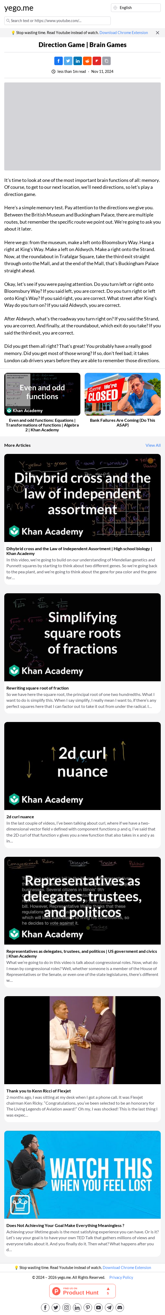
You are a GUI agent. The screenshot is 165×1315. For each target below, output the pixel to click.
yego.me (19, 7)
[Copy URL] (106, 61)
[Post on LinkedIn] (77, 61)
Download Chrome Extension (124, 33)
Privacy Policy (121, 1277)
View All (153, 445)
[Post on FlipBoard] (97, 61)
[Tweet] (68, 61)
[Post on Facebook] (58, 61)
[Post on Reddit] (87, 61)
